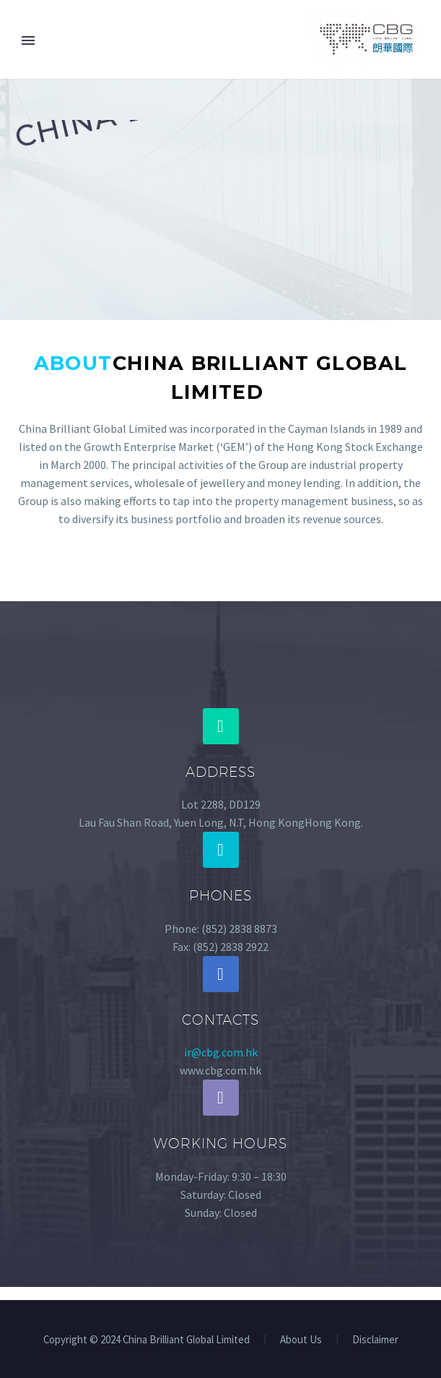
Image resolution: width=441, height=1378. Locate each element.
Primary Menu (28, 40)
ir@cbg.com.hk (221, 1052)
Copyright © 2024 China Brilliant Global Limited (146, 1340)
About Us (301, 1340)
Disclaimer (375, 1340)
